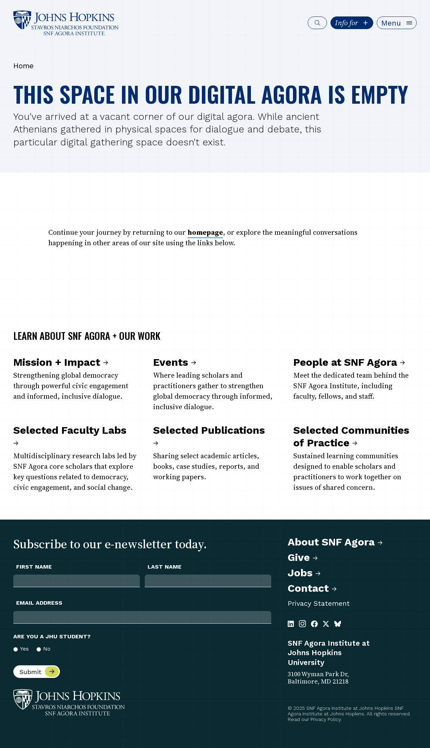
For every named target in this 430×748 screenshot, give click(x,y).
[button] (397, 22)
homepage (205, 232)
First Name (34, 567)
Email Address (39, 603)
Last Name (165, 567)
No (46, 649)
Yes (24, 649)
